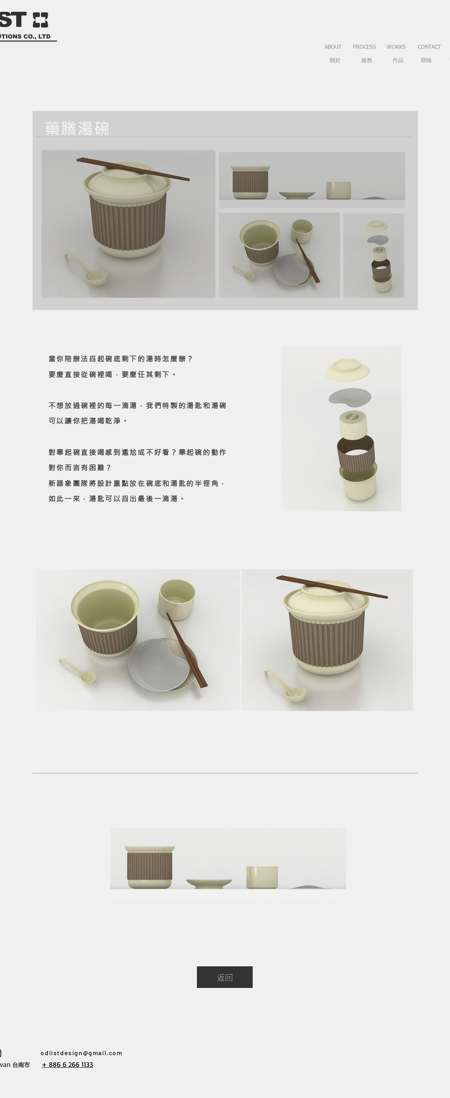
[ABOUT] (333, 47)
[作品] (398, 61)
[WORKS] (396, 47)
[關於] (335, 61)
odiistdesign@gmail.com (81, 1052)
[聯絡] (426, 61)
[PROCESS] (364, 47)
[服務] (367, 61)
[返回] (225, 977)
